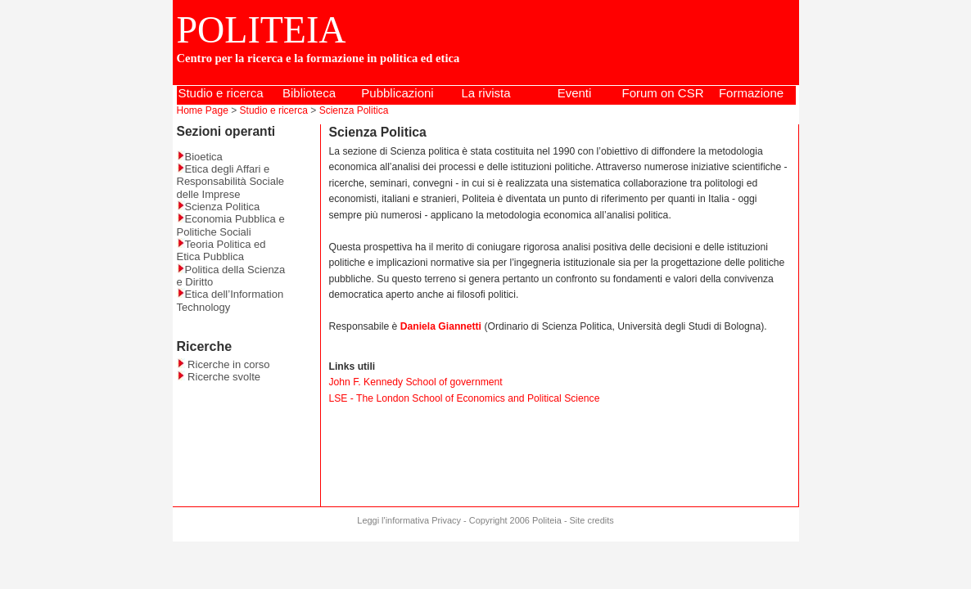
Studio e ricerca (220, 93)
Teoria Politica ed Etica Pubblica (221, 250)
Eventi (575, 93)
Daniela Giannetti (440, 326)
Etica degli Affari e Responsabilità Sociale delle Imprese (231, 181)
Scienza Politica (354, 110)
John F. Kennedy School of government (416, 382)
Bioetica (200, 157)
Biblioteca (309, 93)
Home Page (202, 110)
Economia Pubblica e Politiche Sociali (231, 225)
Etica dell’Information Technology (230, 300)
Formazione (751, 93)
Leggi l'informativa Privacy (409, 520)
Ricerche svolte (218, 377)
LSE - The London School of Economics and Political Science (464, 398)
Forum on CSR (662, 93)
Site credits (592, 520)
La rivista (485, 93)
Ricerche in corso (223, 364)
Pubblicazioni (397, 93)
